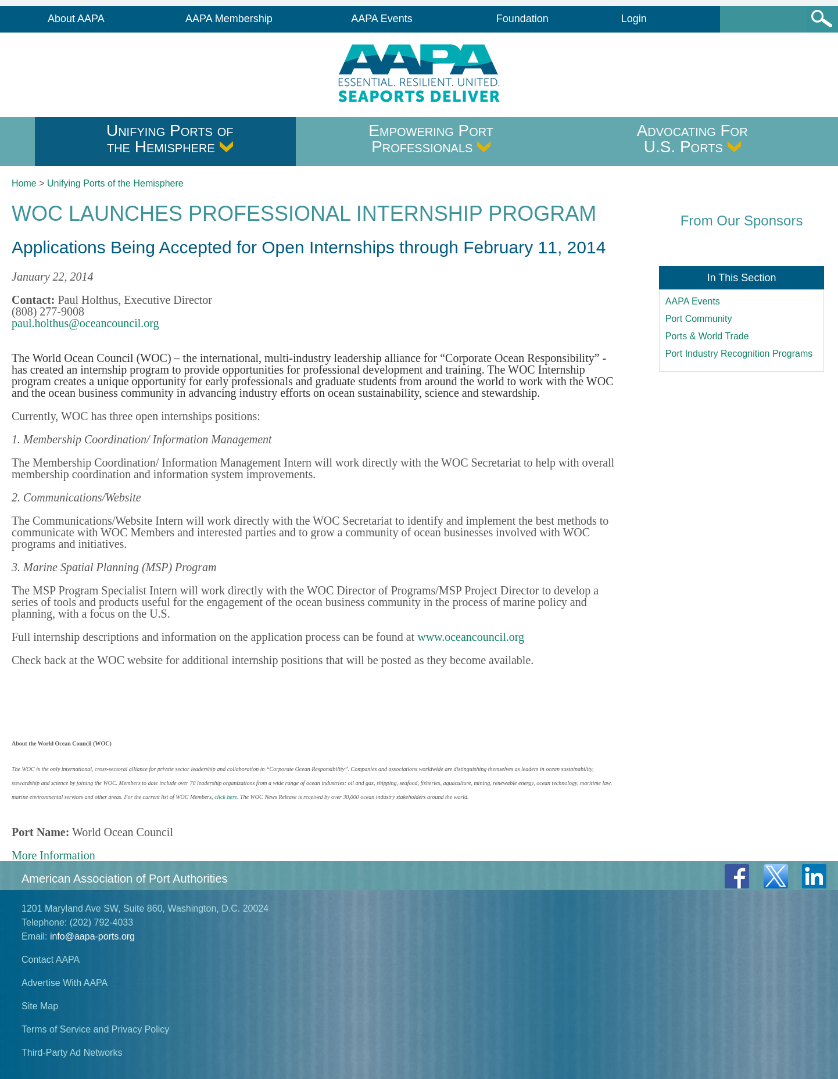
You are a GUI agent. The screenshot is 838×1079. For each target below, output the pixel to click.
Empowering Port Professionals (430, 138)
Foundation (522, 18)
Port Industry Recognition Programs (738, 354)
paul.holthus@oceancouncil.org (85, 323)
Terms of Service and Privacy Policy (95, 1029)
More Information (53, 855)
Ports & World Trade (707, 336)
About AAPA (76, 18)
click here (225, 797)
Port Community (698, 319)
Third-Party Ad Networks (72, 1053)
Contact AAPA (51, 960)
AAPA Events (382, 18)
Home (24, 183)
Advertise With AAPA (65, 983)
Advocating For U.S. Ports (692, 138)
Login (634, 18)
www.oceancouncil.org (470, 636)
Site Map (40, 1006)
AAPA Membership (229, 18)
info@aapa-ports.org (92, 936)
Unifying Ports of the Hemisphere (170, 138)
